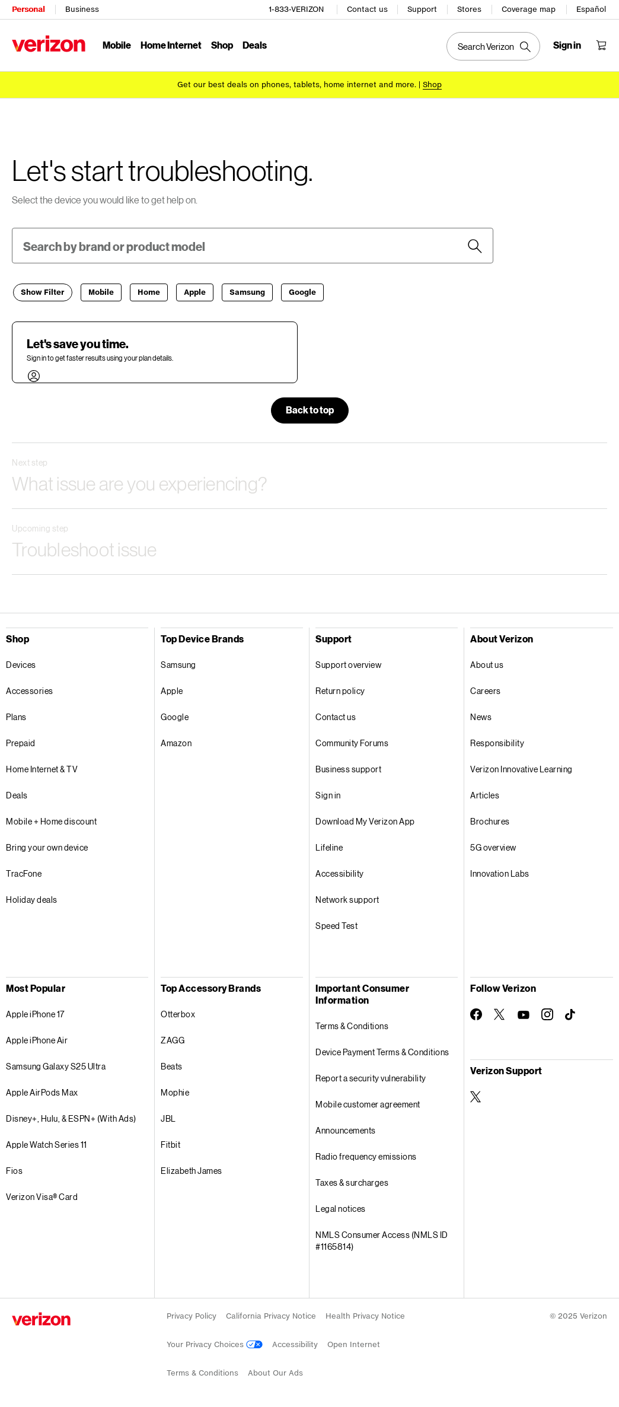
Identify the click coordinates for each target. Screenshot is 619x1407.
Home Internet (171, 44)
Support (422, 9)
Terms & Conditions (351, 1025)
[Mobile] (101, 292)
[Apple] (194, 292)
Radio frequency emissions (366, 1156)
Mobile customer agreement (367, 1104)
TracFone (24, 873)
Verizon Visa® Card (42, 1196)
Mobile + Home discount (51, 821)
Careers (485, 690)
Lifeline (329, 847)
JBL (168, 1118)
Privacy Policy (191, 1315)
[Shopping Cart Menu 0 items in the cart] (601, 45)
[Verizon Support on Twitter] (476, 1096)
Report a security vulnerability (370, 1077)
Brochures (490, 821)
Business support (348, 768)
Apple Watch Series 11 (46, 1144)
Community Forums (351, 742)
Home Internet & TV (42, 768)
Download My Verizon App (365, 821)
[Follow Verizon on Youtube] (523, 1014)
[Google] (302, 292)
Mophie (175, 1092)
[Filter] (42, 292)
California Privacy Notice (271, 1315)
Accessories (29, 690)
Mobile (117, 44)
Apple (172, 690)
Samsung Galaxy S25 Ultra (56, 1066)
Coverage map (529, 9)
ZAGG (172, 1039)
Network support (347, 899)
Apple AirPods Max (42, 1092)
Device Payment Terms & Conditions (382, 1051)
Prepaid (21, 742)
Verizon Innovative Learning (521, 768)
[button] (475, 245)
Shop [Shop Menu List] (222, 44)
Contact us (367, 9)
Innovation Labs (499, 873)
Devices (21, 664)
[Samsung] (247, 292)
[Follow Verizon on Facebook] (476, 1014)
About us (486, 664)
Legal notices (340, 1208)
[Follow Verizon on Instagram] (547, 1014)
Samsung (178, 664)
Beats (172, 1066)
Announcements (345, 1130)
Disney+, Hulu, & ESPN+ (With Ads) (71, 1118)
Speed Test (336, 925)
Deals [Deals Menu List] (255, 44)
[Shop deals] (432, 84)
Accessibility (339, 873)
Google (175, 716)
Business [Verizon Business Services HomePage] (82, 9)
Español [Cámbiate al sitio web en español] (591, 9)
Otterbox (178, 1013)
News (481, 716)
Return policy (340, 690)
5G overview (493, 847)
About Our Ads (275, 1372)
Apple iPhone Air (37, 1039)
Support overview (348, 664)
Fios (14, 1170)
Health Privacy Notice (365, 1315)
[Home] (149, 292)
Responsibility (497, 742)
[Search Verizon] (493, 46)
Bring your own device (47, 847)
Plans (16, 716)
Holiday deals (32, 899)
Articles (484, 795)
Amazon (176, 742)
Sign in (328, 795)
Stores (469, 9)
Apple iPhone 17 (35, 1013)
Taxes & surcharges (351, 1182)
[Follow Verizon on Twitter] (500, 1014)
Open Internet (353, 1343)
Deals (17, 795)
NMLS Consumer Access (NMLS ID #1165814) (381, 1240)
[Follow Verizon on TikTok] (571, 1014)
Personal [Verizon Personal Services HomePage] (28, 9)
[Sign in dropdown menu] (567, 45)
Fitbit (170, 1144)
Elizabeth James (191, 1170)
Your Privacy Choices (215, 1343)
